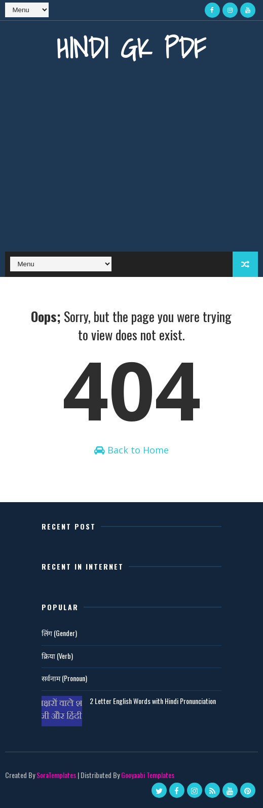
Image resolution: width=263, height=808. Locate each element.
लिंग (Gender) (59, 632)
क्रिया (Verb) (57, 655)
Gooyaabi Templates (147, 774)
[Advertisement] (131, 165)
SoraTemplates (56, 774)
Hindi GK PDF (131, 48)
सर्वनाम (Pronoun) (64, 678)
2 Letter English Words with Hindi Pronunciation (153, 700)
